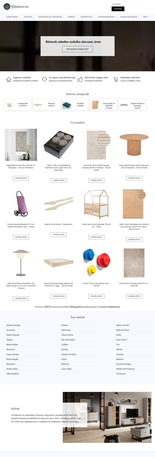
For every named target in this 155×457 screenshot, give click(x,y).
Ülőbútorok (12, 17)
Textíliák (28, 17)
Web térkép (65, 449)
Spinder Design (14, 325)
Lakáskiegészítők (106, 17)
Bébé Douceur (51, 330)
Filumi (85, 349)
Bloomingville (51, 349)
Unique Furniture (128, 344)
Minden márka (11, 444)
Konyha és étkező (128, 17)
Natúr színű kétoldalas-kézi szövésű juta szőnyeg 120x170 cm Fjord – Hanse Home (134, 226)
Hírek (7, 449)
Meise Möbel (12, 339)
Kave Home (126, 335)
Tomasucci (125, 359)
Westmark (11, 330)
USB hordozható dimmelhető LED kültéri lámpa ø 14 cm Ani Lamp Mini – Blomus (21, 285)
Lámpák (71, 17)
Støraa (48, 335)
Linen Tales (12, 359)
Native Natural (89, 330)
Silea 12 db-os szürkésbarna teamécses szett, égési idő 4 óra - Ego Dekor (58, 167)
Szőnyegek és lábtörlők (50, 17)
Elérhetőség (121, 449)
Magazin (64, 444)
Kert (145, 17)
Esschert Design (90, 354)
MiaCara (48, 354)
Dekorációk (86, 17)
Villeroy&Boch (89, 359)
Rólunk (119, 444)
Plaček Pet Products (54, 359)
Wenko (48, 344)
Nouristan (125, 325)
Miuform (124, 349)
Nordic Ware (126, 354)
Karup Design (89, 344)
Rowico (48, 325)
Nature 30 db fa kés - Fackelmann (58, 224)
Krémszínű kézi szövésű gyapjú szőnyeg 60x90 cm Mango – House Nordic (96, 167)
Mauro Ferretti (89, 325)
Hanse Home (127, 330)
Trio (84, 339)
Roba (9, 335)
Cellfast (48, 339)
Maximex (125, 339)
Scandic (10, 349)
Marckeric (11, 354)
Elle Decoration (90, 335)
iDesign (10, 344)
